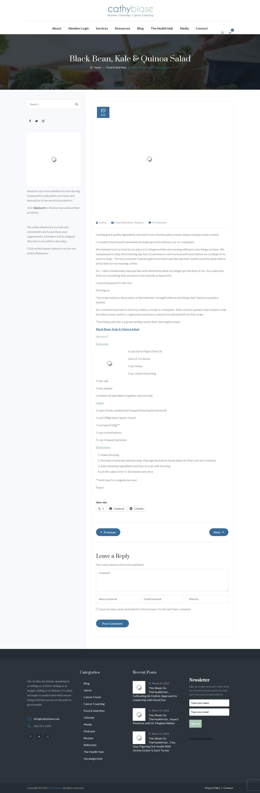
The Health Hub (162, 28)
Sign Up (195, 723)
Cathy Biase (55, 787)
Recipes (139, 222)
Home (95, 67)
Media (184, 28)
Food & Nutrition (124, 222)
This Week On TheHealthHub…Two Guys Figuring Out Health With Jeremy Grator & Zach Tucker (154, 744)
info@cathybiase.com (46, 718)
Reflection (90, 745)
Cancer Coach (92, 697)
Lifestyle (89, 717)
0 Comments (159, 222)
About (56, 28)
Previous (107, 532)
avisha (102, 222)
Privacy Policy (212, 787)
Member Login (78, 28)
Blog (140, 28)
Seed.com (39, 207)
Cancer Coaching (94, 703)
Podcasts (89, 731)
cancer (88, 690)
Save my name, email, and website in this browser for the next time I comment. (145, 609)
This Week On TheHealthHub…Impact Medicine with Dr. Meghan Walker (156, 719)
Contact (202, 28)
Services (102, 28)
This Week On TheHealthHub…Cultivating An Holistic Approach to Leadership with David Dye (155, 694)
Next (219, 532)
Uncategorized (93, 758)
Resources (122, 28)
